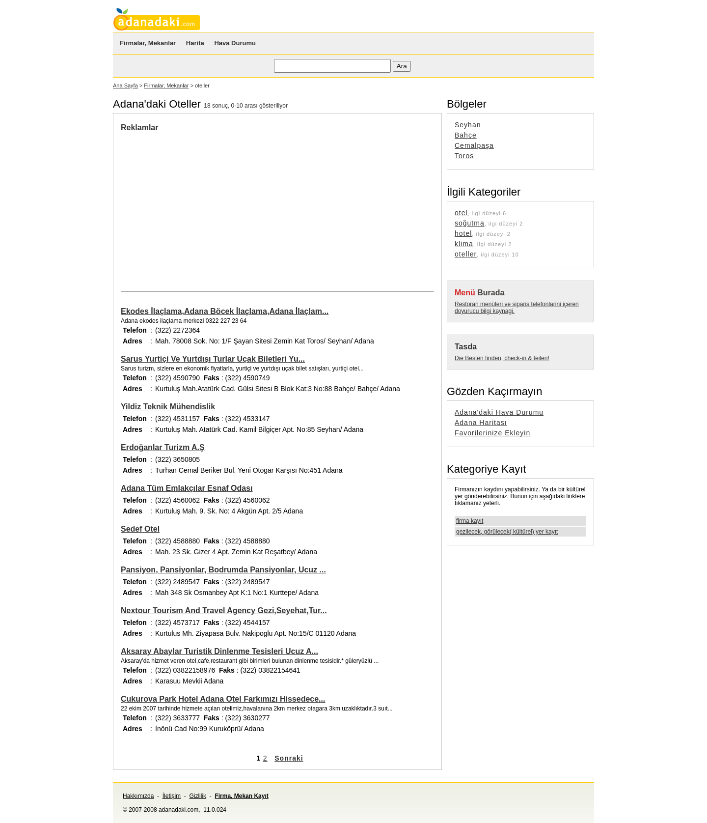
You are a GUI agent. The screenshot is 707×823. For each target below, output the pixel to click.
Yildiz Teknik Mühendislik (168, 406)
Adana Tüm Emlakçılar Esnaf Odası (187, 488)
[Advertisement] (203, 206)
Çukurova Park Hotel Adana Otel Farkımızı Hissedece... (223, 699)
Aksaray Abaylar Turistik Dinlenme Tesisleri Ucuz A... (219, 651)
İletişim (172, 796)
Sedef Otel (140, 529)
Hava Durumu (235, 43)
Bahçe (466, 135)
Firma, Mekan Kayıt (241, 796)
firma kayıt (469, 520)
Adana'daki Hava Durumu (499, 412)
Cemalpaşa (474, 145)
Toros (464, 156)
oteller (466, 254)
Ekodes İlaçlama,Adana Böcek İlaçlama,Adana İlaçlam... (224, 311)
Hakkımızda (138, 796)
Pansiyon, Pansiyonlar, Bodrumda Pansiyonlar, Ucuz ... (223, 570)
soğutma (470, 223)
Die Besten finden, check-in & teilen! (502, 358)
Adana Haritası (481, 422)
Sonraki (288, 758)
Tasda (466, 346)
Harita (195, 43)
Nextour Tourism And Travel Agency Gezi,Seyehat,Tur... (224, 610)
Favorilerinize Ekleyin (492, 433)
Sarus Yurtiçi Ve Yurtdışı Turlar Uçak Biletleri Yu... (213, 359)
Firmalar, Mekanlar (148, 43)
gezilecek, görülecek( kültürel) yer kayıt (507, 531)
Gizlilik (197, 796)
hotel (463, 233)
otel (461, 213)
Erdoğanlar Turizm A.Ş (163, 447)
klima (464, 244)
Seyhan (468, 125)
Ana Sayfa (125, 85)
